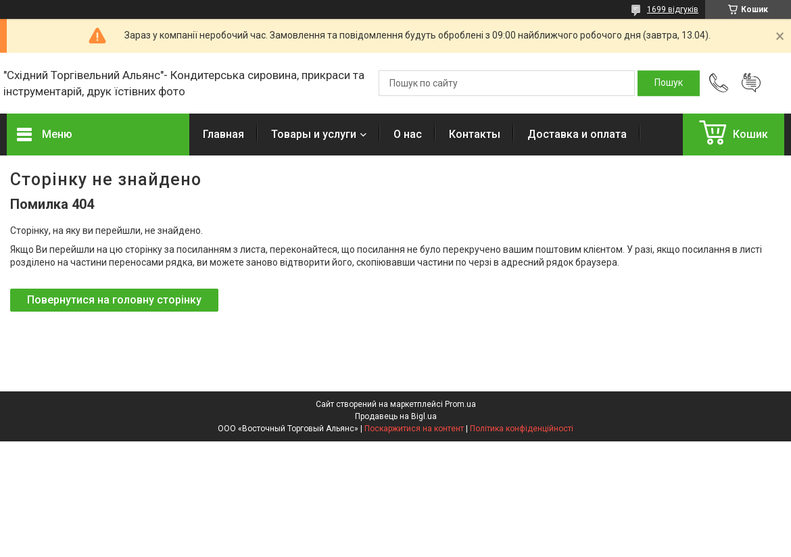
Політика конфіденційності (521, 428)
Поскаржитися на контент (414, 428)
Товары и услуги (313, 134)
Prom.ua (460, 404)
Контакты (474, 134)
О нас (407, 134)
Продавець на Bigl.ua (396, 416)
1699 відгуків (672, 9)
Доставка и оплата (577, 134)
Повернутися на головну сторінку (114, 299)
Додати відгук (751, 83)
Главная (223, 134)
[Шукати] (669, 83)
